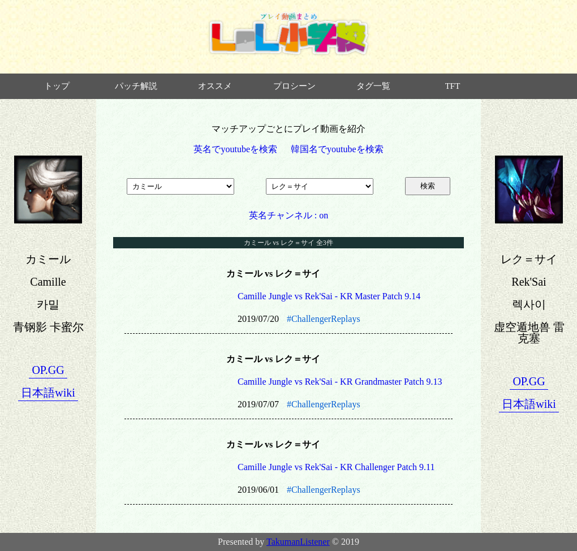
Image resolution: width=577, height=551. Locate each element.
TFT (452, 86)
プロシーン (294, 86)
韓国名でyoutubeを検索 (337, 149)
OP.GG (48, 370)
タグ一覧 (373, 86)
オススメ (215, 86)
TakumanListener (298, 541)
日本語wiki (48, 392)
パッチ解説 (136, 86)
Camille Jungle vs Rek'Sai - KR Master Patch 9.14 (329, 296)
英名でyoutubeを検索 (235, 149)
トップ (57, 86)
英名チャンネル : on (288, 215)
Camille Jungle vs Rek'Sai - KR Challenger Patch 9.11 (336, 467)
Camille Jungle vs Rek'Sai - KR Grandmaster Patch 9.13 (340, 381)
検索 (427, 186)
